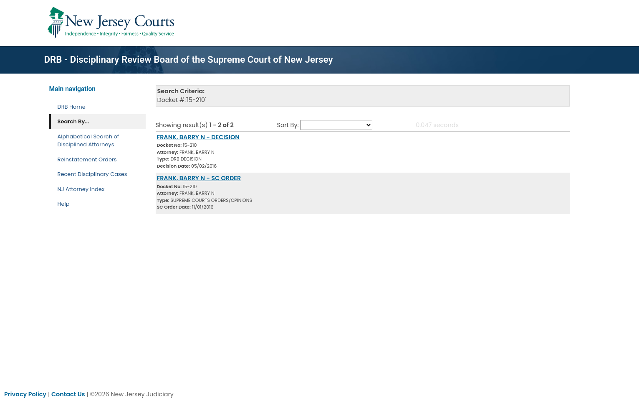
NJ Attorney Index (81, 189)
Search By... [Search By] (73, 121)
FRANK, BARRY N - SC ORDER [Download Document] (199, 178)
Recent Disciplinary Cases (92, 174)
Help (64, 204)
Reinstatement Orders (87, 159)
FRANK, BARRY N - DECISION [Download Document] (198, 137)
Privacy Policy (25, 394)
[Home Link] (112, 23)
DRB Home (72, 107)
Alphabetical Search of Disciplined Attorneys (88, 141)
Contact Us (68, 394)
